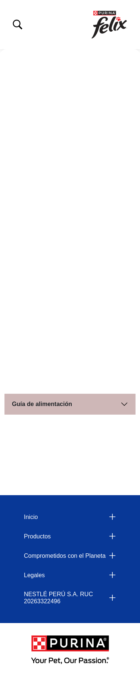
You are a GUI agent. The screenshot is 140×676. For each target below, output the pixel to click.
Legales (34, 575)
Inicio (31, 517)
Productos (37, 536)
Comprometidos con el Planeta (65, 556)
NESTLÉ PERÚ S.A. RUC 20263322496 (58, 597)
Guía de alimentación (42, 404)
